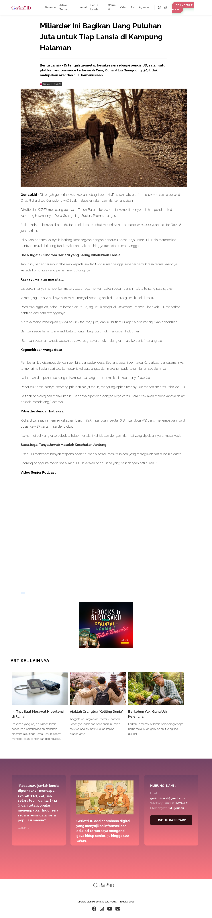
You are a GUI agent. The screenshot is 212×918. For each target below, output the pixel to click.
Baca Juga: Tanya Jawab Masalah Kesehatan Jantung (63, 445)
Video (123, 7)
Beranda (50, 7)
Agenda (144, 7)
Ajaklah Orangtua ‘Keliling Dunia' (96, 711)
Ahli (133, 7)
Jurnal (83, 7)
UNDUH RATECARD (171, 820)
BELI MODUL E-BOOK (183, 7)
